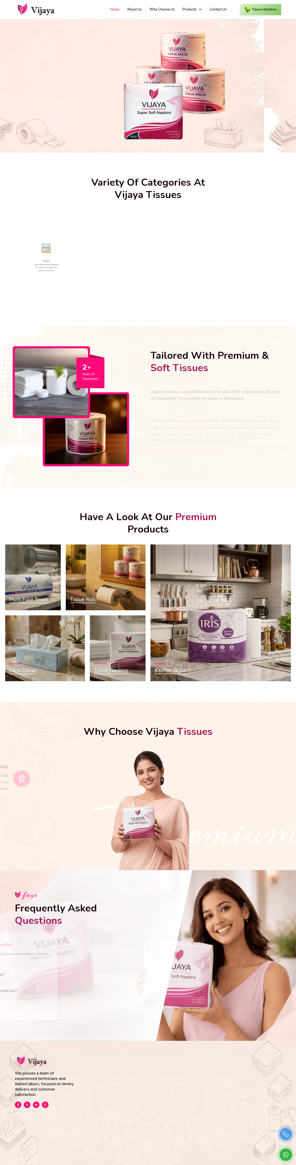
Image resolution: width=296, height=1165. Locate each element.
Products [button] (190, 9)
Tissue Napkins (111, 670)
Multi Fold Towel (29, 599)
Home (114, 9)
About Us (134, 9)
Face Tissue (22, 670)
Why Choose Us (162, 9)
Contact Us (218, 9)
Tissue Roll (82, 599)
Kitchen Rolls (170, 670)
